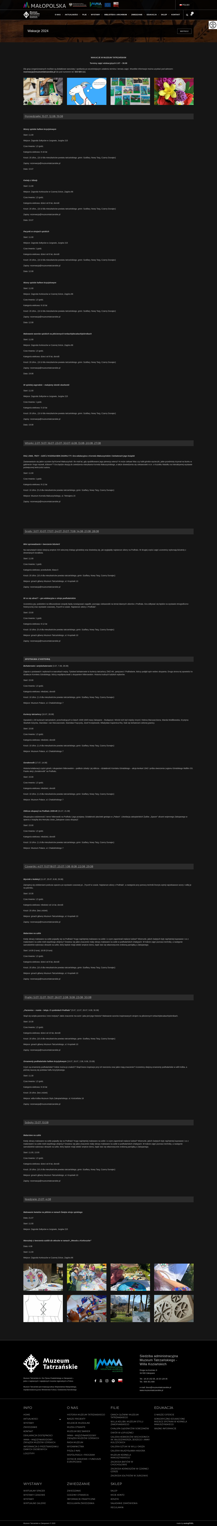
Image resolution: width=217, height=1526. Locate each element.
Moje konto (117, 1495)
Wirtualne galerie (34, 1503)
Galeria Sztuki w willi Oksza (128, 1446)
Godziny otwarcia (78, 1495)
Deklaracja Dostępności (38, 1435)
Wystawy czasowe (34, 1495)
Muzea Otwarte (76, 1427)
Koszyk (115, 1499)
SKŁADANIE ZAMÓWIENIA (124, 1503)
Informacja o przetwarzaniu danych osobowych (41, 1448)
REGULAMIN (117, 1507)
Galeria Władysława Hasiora (128, 1450)
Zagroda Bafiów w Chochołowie (122, 1463)
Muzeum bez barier (78, 1431)
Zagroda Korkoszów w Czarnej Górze (129, 1470)
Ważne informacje (165, 1428)
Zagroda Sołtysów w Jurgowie (129, 1475)
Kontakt (28, 1431)
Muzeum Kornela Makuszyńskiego (121, 1456)
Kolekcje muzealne (78, 1423)
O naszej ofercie (164, 1414)
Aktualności (30, 1419)
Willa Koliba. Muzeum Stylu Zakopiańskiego (127, 1423)
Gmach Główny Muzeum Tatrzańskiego (125, 1416)
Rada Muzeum (75, 1442)
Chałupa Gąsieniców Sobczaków (130, 1428)
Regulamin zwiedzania (80, 1503)
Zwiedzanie (30, 1427)
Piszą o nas (73, 1450)
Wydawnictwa (75, 1446)
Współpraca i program (81, 1455)
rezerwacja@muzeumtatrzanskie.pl (39, 72)
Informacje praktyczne (81, 1499)
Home (26, 1414)
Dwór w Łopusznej (122, 1432)
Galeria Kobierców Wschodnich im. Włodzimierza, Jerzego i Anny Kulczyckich (130, 1440)
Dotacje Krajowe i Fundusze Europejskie (84, 1460)
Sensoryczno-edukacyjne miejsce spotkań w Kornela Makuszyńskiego (170, 1422)
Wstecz (184, 31)
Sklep (114, 1491)
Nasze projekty (76, 1419)
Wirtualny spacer (34, 1491)
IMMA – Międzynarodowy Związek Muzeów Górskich (39, 1441)
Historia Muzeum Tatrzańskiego (86, 1414)
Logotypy (29, 1453)
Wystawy (28, 1423)
